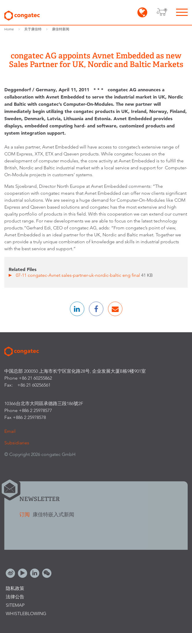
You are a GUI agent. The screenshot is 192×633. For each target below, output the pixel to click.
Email (10, 431)
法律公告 (15, 596)
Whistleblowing (26, 613)
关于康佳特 (33, 29)
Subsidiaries (16, 442)
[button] (77, 309)
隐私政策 (15, 588)
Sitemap (15, 605)
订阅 (25, 514)
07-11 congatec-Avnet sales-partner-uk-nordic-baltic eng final (78, 275)
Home (9, 29)
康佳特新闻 (60, 29)
